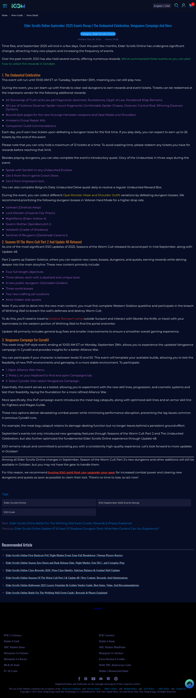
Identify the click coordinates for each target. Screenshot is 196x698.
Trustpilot (98, 608)
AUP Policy (149, 688)
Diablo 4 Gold (11, 641)
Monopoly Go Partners (16, 653)
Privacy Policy (94, 688)
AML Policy (164, 688)
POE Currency (107, 635)
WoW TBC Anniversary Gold (115, 665)
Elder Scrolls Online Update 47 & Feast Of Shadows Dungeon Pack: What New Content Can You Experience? (87, 528)
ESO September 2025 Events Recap (119, 502)
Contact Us (181, 688)
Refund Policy (130, 688)
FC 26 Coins (10, 671)
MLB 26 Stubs (12, 665)
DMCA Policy (111, 688)
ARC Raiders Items (14, 647)
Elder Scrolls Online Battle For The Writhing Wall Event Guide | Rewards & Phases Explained (70, 523)
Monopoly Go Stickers (111, 653)
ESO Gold (9, 512)
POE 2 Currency (13, 635)
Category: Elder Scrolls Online (98, 33)
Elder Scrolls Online (15, 502)
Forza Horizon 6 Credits (112, 659)
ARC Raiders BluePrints (112, 647)
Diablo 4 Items (107, 641)
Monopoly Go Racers (15, 659)
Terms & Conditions (71, 688)
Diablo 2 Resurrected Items (113, 671)
